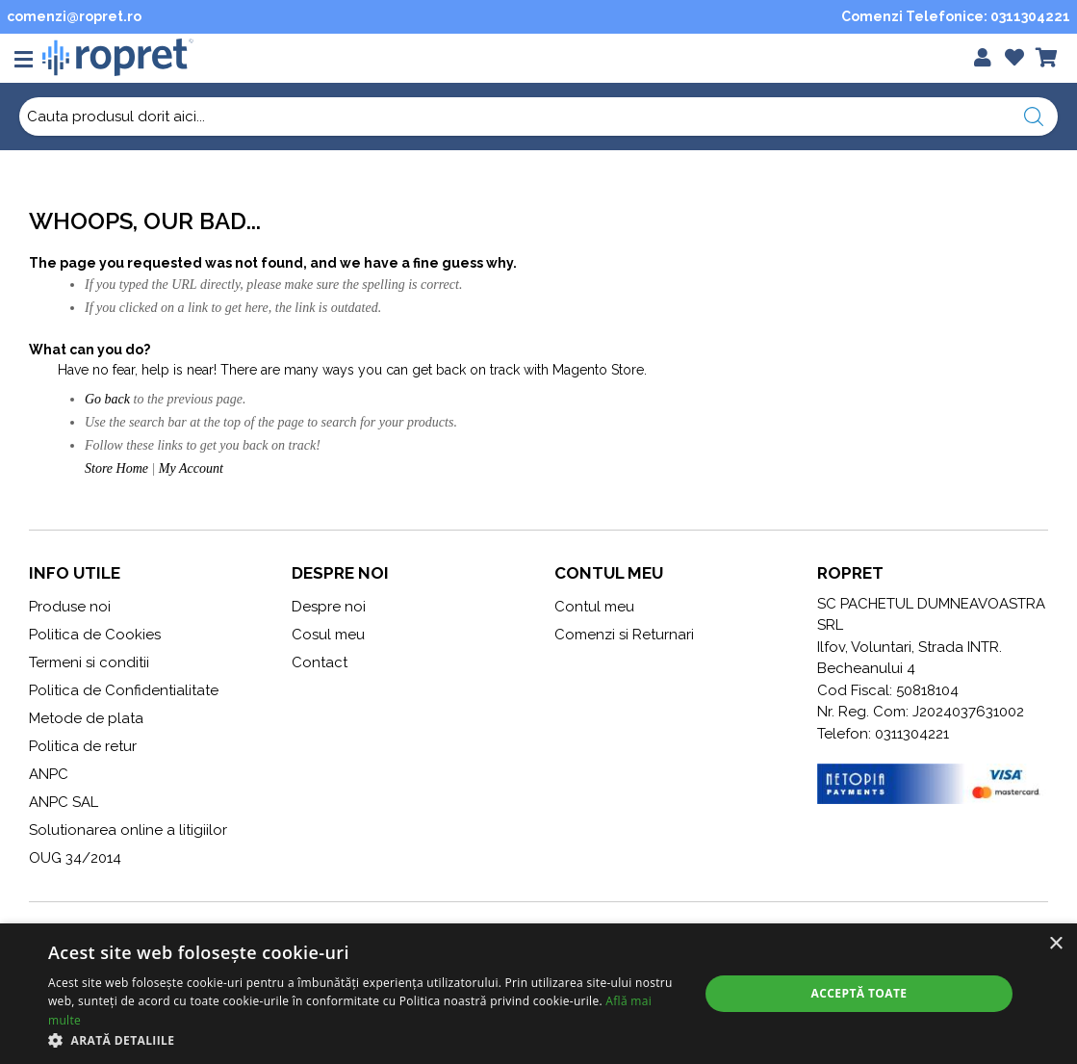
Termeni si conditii (89, 662)
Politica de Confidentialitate (123, 690)
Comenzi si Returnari (624, 634)
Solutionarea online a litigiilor (128, 830)
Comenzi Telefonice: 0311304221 (955, 16)
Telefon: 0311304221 (883, 733)
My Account (191, 468)
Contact (319, 662)
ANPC (48, 774)
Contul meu (594, 606)
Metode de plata (86, 718)
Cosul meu (328, 634)
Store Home (116, 468)
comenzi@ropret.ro (74, 16)
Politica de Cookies (95, 634)
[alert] (538, 993)
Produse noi (70, 606)
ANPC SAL (63, 802)
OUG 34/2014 (75, 858)
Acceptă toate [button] (859, 993)
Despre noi (329, 606)
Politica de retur (83, 746)
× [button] (1055, 944)
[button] (364, 1040)
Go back (107, 399)
